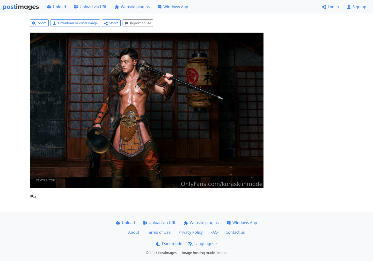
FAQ (214, 232)
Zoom (39, 23)
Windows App (172, 6)
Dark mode (169, 243)
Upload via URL (90, 6)
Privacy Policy (190, 232)
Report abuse (138, 23)
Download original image (75, 23)
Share (111, 23)
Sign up (356, 6)
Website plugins (132, 6)
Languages (201, 243)
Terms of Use (159, 232)
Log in (330, 6)
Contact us (235, 232)
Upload (56, 6)
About (133, 232)
